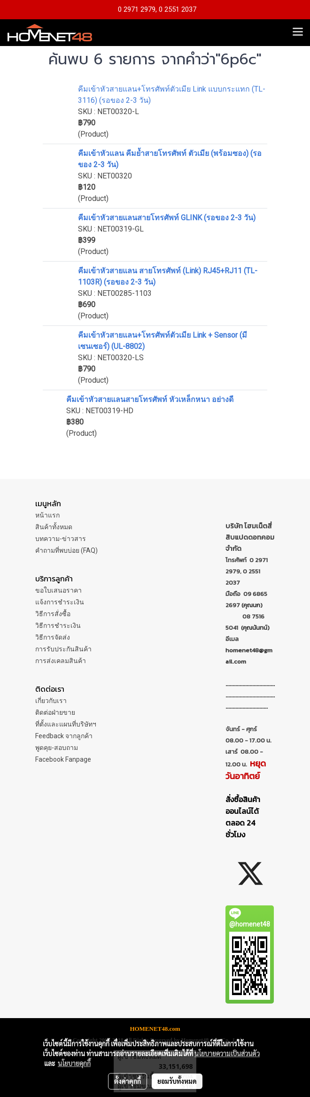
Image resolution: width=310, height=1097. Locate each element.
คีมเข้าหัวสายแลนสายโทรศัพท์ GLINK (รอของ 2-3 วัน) (167, 217)
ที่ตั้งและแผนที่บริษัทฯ (65, 724)
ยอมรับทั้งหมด (177, 1081)
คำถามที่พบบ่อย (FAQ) (66, 550)
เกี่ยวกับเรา (51, 700)
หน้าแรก (47, 515)
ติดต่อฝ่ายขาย (55, 712)
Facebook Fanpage (63, 759)
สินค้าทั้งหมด (53, 527)
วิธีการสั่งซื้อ (52, 614)
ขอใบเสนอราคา (58, 590)
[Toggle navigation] (297, 32)
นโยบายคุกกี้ (74, 1063)
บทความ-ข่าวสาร (60, 538)
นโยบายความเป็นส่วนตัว (227, 1053)
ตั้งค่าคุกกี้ (127, 1081)
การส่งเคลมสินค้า (60, 660)
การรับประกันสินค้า (63, 649)
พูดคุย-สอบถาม (56, 747)
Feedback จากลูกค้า (64, 736)
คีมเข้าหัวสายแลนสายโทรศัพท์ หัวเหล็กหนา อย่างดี (149, 399)
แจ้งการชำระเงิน (59, 602)
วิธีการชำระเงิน (58, 625)
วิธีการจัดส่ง (52, 637)
